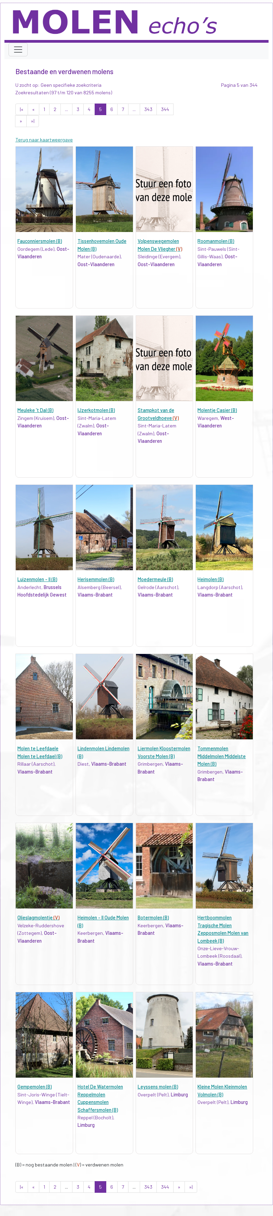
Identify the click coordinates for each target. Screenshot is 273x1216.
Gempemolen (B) (34, 1087)
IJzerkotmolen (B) (96, 410)
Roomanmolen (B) (215, 241)
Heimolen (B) (210, 579)
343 (148, 109)
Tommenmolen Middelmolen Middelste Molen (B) (221, 756)
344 (165, 109)
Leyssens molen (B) (158, 1087)
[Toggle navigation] (18, 49)
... (66, 109)
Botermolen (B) (153, 917)
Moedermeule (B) (155, 579)
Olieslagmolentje (38, 917)
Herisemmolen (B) (96, 579)
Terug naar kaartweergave (44, 139)
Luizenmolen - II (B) (37, 579)
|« (22, 109)
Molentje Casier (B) (217, 410)
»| (33, 121)
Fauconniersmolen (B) (39, 241)
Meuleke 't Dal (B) (35, 410)
